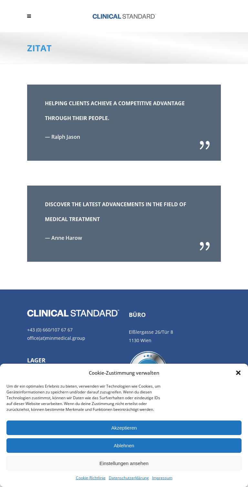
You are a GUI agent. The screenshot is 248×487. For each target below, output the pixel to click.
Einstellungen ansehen (124, 463)
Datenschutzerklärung (129, 478)
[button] (238, 373)
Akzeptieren (124, 428)
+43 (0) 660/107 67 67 (50, 330)
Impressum (162, 478)
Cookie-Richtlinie (91, 478)
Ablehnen (124, 445)
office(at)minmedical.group (56, 338)
